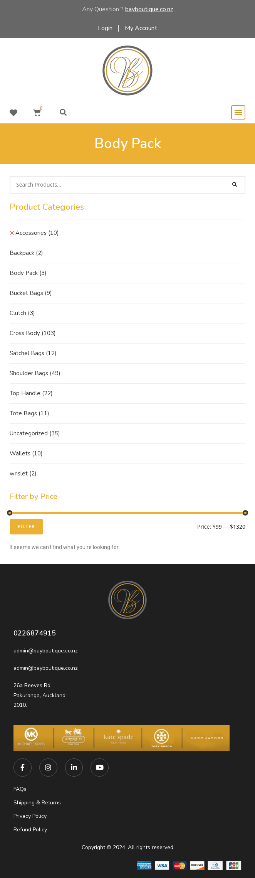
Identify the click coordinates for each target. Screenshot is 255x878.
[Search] (235, 185)
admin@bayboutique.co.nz (45, 650)
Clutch (22, 313)
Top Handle (31, 393)
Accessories (37, 233)
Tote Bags (29, 413)
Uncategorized (35, 433)
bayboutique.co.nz (149, 9)
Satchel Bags (33, 353)
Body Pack (28, 273)
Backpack (26, 253)
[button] (63, 112)
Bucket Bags (31, 293)
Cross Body (33, 333)
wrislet (23, 473)
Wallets (26, 453)
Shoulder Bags (35, 373)
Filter (26, 526)
